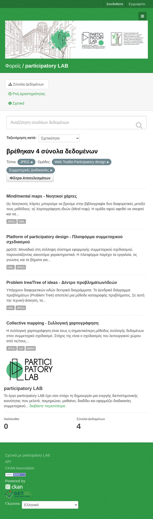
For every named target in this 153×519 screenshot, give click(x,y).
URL (21, 221)
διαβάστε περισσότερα (47, 406)
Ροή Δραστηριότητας (26, 94)
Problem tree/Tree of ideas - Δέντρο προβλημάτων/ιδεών (61, 282)
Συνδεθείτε (115, 4)
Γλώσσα (12, 504)
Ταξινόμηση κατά (20, 138)
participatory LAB (46, 66)
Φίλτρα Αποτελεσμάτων (30, 178)
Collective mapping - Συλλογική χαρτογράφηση (52, 323)
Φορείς (13, 66)
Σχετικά (16, 103)
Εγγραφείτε (137, 4)
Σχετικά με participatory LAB (27, 455)
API (8, 462)
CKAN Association (19, 468)
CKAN (14, 486)
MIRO (31, 348)
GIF (21, 348)
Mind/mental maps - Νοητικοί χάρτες (41, 196)
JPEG (11, 221)
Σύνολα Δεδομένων (26, 84)
